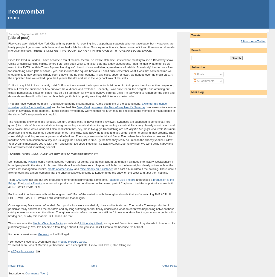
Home (93, 265)
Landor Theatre (33, 183)
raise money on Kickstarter (96, 169)
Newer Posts (16, 265)
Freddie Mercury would (72, 241)
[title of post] (18, 38)
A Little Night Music (91, 223)
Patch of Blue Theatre (122, 179)
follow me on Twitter (253, 41)
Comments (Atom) (36, 273)
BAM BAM (21, 179)
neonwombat (26, 11)
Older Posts (169, 265)
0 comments (27, 251)
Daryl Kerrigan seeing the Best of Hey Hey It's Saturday (111, 107)
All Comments (204, 81)
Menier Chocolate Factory (49, 223)
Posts (199, 74)
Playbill (32, 161)
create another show (60, 169)
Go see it (43, 234)
